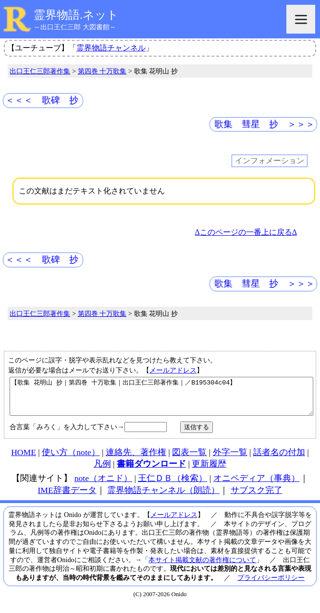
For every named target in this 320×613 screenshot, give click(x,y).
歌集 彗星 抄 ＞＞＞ (264, 124)
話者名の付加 (279, 459)
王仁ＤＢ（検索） (172, 485)
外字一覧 (230, 459)
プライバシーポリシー (271, 585)
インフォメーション (269, 161)
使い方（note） (70, 459)
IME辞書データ (66, 497)
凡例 (102, 471)
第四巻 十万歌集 (102, 71)
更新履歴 (209, 471)
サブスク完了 (257, 497)
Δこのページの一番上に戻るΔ (246, 232)
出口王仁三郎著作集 (40, 71)
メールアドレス (173, 370)
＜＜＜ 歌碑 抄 (41, 100)
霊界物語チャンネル (111, 48)
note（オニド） (103, 485)
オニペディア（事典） (256, 485)
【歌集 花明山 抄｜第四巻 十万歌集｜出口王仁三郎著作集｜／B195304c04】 (161, 400)
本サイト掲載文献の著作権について (202, 567)
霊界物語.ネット (76, 15)
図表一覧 (189, 459)
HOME (23, 459)
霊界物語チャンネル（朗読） (163, 497)
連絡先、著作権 (136, 459)
